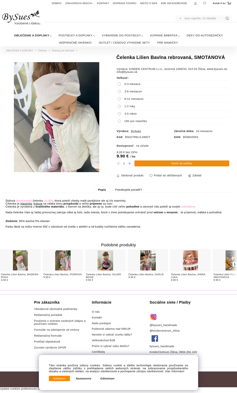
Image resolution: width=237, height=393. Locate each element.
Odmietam (107, 378)
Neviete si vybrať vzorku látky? (112, 334)
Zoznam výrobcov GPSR (50, 347)
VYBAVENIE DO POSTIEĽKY (121, 35)
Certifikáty (98, 351)
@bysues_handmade (163, 325)
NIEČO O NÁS (148, 3)
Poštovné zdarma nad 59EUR (111, 328)
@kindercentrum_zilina (165, 330)
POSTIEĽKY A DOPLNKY (76, 35)
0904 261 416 (188, 352)
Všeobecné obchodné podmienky (55, 309)
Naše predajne (101, 323)
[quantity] (124, 163)
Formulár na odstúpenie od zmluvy (56, 329)
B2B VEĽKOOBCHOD (174, 3)
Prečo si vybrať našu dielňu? (110, 346)
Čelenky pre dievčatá (63, 50)
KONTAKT (103, 3)
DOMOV (57, 3)
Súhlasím (59, 378)
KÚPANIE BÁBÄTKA (163, 35)
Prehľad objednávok (47, 341)
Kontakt (97, 317)
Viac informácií (174, 371)
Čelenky (42, 50)
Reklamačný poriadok (48, 314)
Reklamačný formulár (48, 335)
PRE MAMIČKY (167, 42)
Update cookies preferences (18, 388)
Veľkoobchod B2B (103, 340)
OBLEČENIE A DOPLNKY (31, 35)
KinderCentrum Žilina (163, 352)
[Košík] (221, 3)
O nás (96, 311)
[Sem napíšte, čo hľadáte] (207, 18)
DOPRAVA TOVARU (124, 3)
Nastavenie (83, 378)
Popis (102, 189)
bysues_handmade (162, 346)
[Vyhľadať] (180, 18)
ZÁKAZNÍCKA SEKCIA (78, 3)
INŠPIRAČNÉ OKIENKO (75, 42)
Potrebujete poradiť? (128, 189)
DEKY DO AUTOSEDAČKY (205, 35)
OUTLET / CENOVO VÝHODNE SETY (124, 42)
